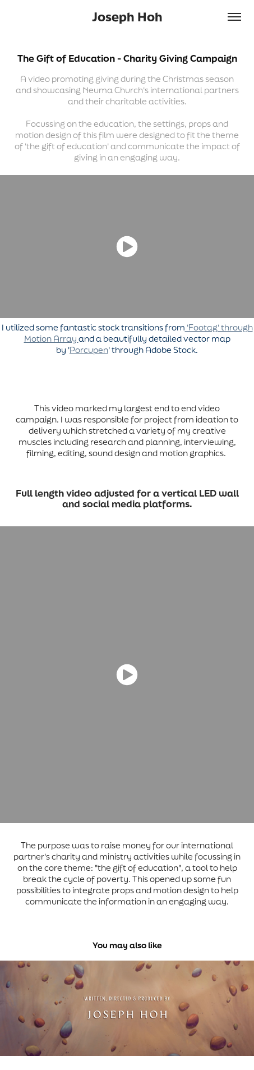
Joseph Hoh (127, 16)
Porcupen (89, 350)
